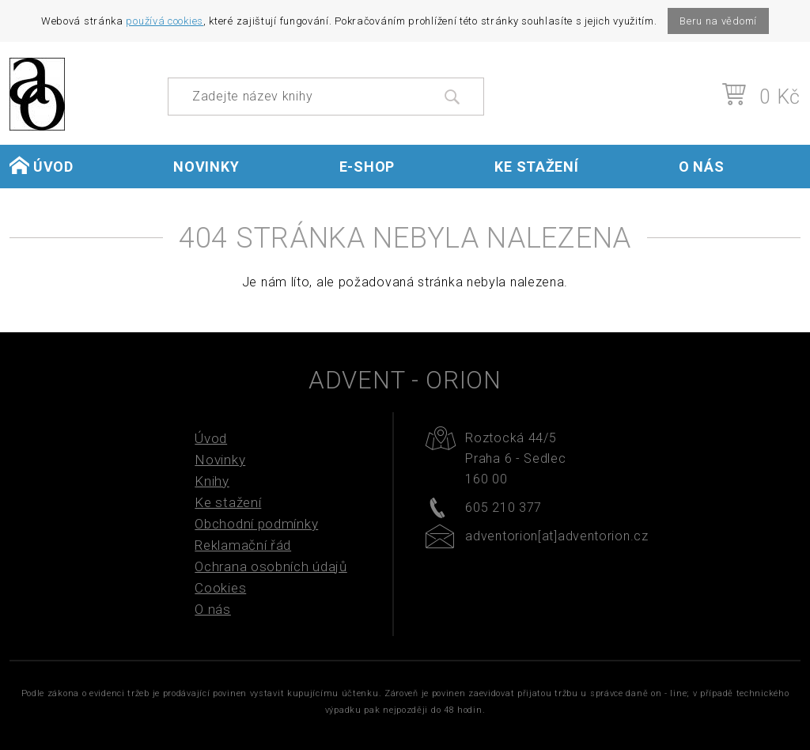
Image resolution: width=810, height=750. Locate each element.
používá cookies (164, 21)
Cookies (220, 588)
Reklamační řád (243, 545)
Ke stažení (536, 166)
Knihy (212, 481)
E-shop (367, 166)
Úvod (41, 166)
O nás (702, 166)
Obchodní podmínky (256, 524)
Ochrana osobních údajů (270, 566)
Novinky (206, 166)
